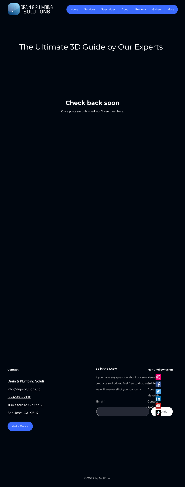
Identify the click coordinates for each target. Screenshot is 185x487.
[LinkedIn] (158, 398)
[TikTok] (158, 413)
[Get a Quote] (20, 426)
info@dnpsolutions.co (24, 389)
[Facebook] (158, 384)
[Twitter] (158, 391)
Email (99, 401)
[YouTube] (158, 406)
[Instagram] (158, 377)
